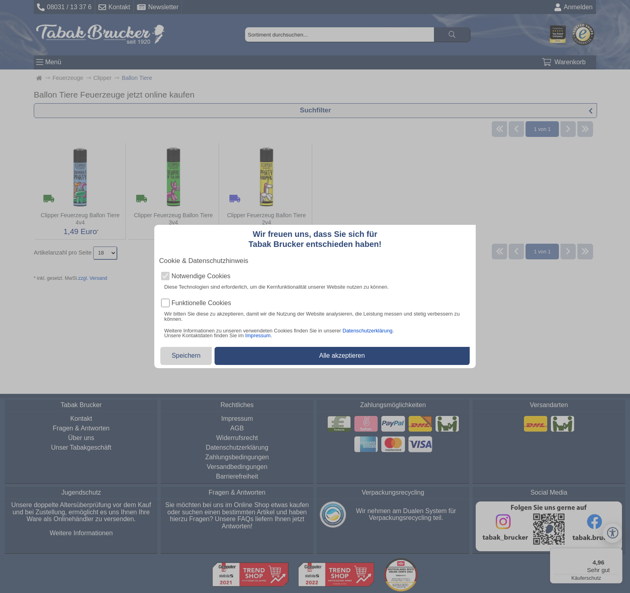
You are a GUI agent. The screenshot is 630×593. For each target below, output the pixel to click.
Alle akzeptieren (342, 355)
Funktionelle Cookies (201, 303)
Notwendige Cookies (201, 276)
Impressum (257, 335)
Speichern (186, 355)
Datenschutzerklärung (367, 331)
